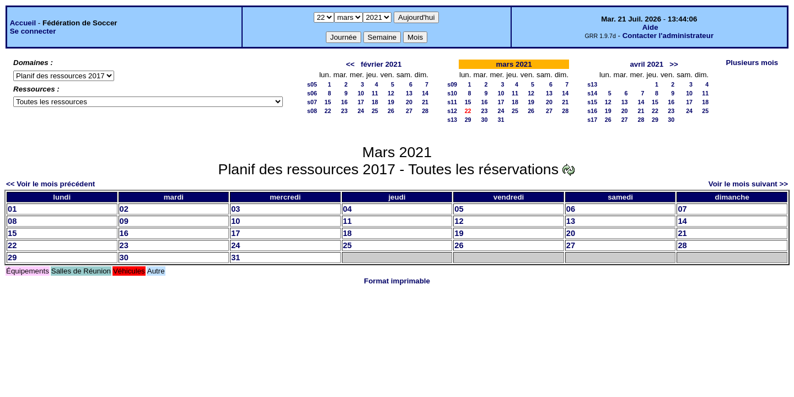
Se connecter (33, 31)
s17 (592, 119)
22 (328, 111)
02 (124, 209)
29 (468, 119)
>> (673, 64)
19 (391, 102)
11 (375, 93)
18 (375, 102)
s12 (452, 111)
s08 (312, 111)
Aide (650, 27)
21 (425, 102)
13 (409, 93)
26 (391, 111)
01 (12, 209)
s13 (452, 119)
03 (235, 209)
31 (500, 119)
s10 (452, 93)
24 (360, 111)
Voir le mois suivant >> (748, 184)
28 (425, 111)
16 (344, 102)
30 (484, 119)
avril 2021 (646, 64)
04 (347, 209)
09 (124, 221)
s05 (312, 84)
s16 (592, 111)
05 (458, 209)
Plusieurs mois (752, 62)
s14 (592, 93)
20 (409, 102)
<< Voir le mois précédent (50, 184)
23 (344, 111)
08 (12, 221)
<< (350, 64)
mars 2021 (514, 64)
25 (375, 111)
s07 (312, 102)
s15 (592, 102)
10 (360, 93)
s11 (452, 102)
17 (360, 102)
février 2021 (381, 64)
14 (425, 93)
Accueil (23, 23)
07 (682, 209)
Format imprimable (397, 281)
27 (409, 111)
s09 (452, 84)
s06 (312, 93)
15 (328, 102)
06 (570, 209)
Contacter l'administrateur (668, 35)
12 (391, 93)
